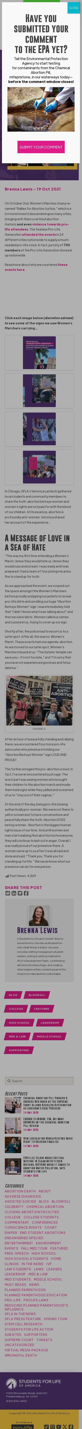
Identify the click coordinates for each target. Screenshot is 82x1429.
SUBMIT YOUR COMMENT (41, 147)
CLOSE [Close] (73, 8)
